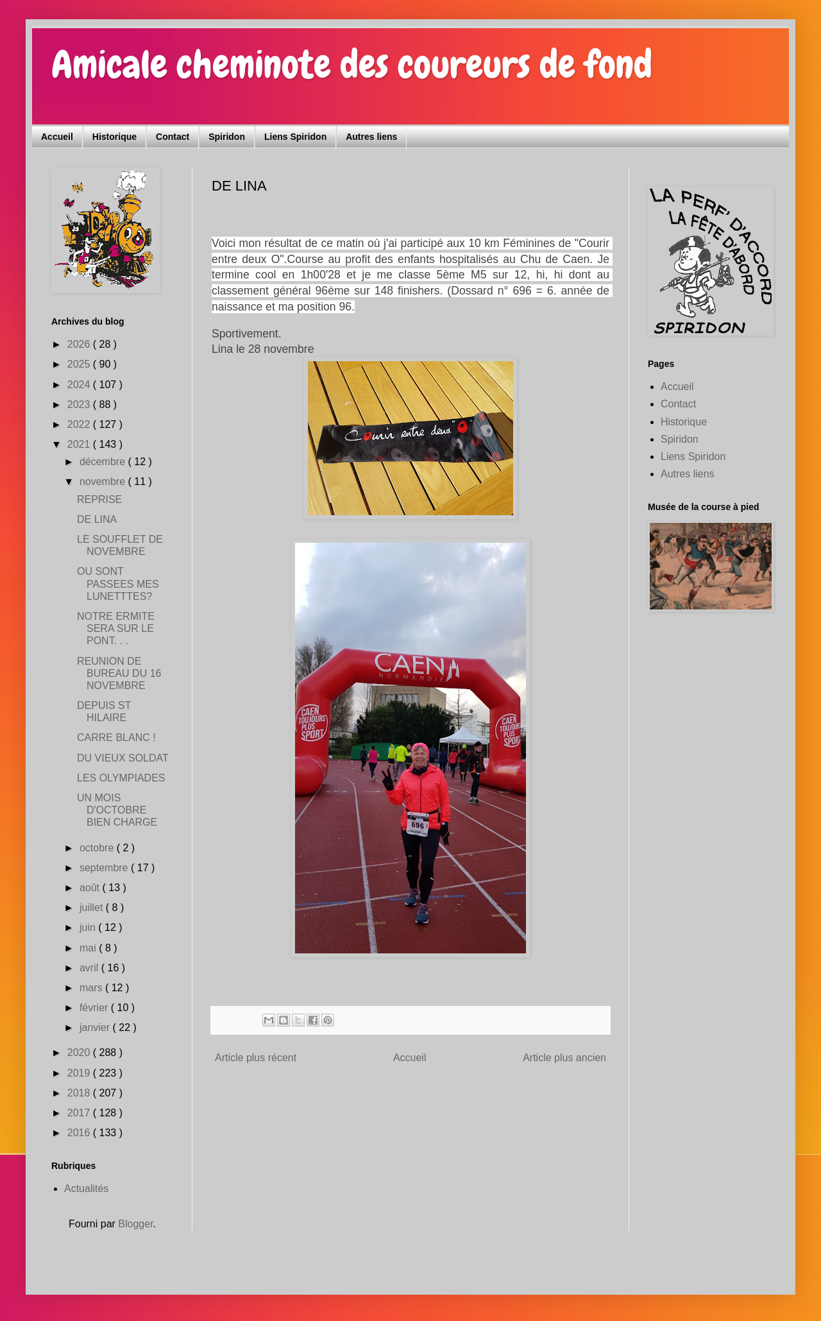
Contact (172, 137)
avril (90, 967)
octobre (98, 847)
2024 (80, 384)
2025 (80, 364)
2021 (80, 444)
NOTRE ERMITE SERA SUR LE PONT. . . (116, 628)
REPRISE (99, 499)
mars (92, 987)
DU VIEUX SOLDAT (123, 758)
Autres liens (371, 137)
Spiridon (226, 137)
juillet (93, 907)
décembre (104, 461)
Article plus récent (255, 1057)
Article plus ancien (564, 1057)
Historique (114, 137)
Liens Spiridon (295, 137)
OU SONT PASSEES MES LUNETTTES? (118, 583)
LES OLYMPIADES (121, 777)
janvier (96, 1027)
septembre (105, 867)
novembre (104, 481)
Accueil (57, 137)
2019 (80, 1073)
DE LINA (97, 519)
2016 (80, 1132)
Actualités (86, 1188)
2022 (80, 424)
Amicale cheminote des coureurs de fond (351, 64)
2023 (80, 404)
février (95, 1007)
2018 (80, 1092)
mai (89, 947)
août (91, 887)
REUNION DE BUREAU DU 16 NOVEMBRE (119, 673)
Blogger (135, 1223)
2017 (80, 1112)
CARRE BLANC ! (116, 737)
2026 (80, 344)
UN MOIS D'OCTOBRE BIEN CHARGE (117, 810)
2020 (80, 1052)
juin (89, 927)
